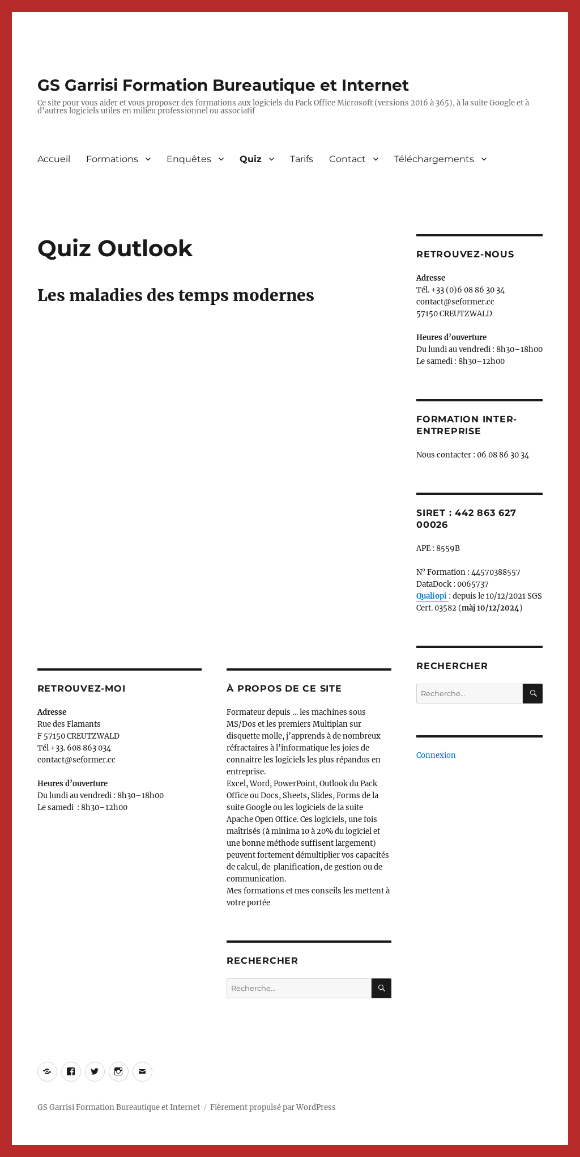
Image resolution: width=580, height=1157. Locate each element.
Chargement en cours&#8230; (214, 463)
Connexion (436, 755)
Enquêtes (189, 159)
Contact (347, 159)
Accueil (53, 159)
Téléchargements (434, 159)
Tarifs (301, 159)
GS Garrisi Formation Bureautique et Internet (223, 85)
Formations (112, 159)
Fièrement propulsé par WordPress (273, 1107)
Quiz (251, 159)
